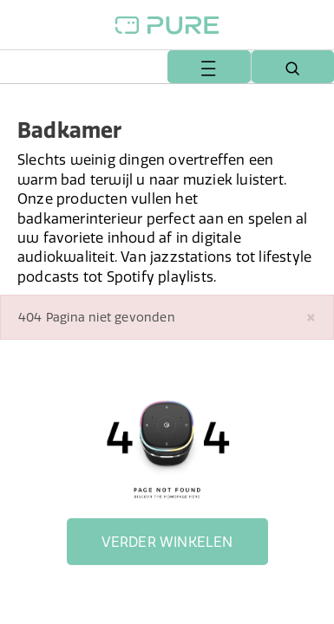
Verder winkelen (167, 541)
